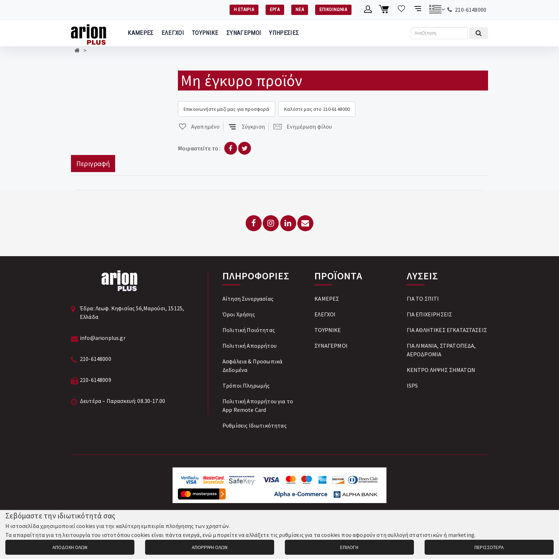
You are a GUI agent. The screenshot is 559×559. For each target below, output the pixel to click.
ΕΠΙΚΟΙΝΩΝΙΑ (333, 9)
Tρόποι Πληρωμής (246, 385)
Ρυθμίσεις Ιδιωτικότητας (254, 425)
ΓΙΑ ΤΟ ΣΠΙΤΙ (423, 298)
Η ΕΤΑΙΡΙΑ (244, 9)
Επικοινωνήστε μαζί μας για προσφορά (227, 109)
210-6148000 (470, 9)
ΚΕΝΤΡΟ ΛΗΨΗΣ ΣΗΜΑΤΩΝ (441, 369)
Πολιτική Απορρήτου (249, 345)
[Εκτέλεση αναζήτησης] (478, 33)
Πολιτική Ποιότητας (248, 329)
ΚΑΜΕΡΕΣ (140, 32)
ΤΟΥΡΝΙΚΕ (205, 32)
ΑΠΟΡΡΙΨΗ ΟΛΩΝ (209, 547)
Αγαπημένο (199, 126)
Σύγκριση (247, 126)
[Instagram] (271, 223)
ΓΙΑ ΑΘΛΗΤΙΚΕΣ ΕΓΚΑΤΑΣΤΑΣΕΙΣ (447, 329)
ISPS (412, 385)
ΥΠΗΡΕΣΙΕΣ (284, 32)
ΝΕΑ (300, 9)
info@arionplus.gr (102, 337)
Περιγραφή (93, 163)
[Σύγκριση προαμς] (418, 9)
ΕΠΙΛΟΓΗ (349, 547)
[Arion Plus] (88, 33)
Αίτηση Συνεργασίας (247, 298)
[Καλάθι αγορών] (385, 9)
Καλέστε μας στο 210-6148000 (317, 109)
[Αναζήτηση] (439, 33)
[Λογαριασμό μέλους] (368, 9)
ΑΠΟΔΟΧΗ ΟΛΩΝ (69, 547)
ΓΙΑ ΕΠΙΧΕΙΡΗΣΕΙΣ (429, 314)
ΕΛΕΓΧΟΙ (172, 32)
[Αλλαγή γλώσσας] (437, 9)
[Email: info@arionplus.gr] (305, 223)
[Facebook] (254, 223)
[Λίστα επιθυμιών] (402, 9)
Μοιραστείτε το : (199, 148)
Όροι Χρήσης (238, 314)
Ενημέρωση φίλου (302, 126)
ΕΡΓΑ (275, 9)
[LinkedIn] (288, 223)
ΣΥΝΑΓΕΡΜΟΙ (243, 32)
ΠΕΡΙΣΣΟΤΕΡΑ (489, 547)
